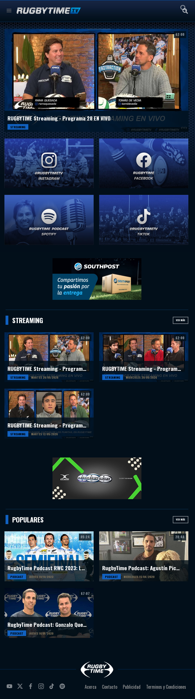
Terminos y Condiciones (166, 686)
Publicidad (132, 686)
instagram (42, 688)
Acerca (90, 686)
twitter (20, 688)
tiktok (52, 688)
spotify (63, 688)
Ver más (180, 320)
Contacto (109, 686)
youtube (10, 688)
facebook (31, 688)
